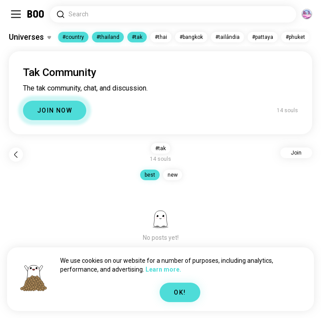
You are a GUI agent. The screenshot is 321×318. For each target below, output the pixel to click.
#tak (137, 37)
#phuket (295, 37)
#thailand (107, 37)
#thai (161, 37)
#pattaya (262, 37)
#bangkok (191, 37)
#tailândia (227, 37)
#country (73, 37)
